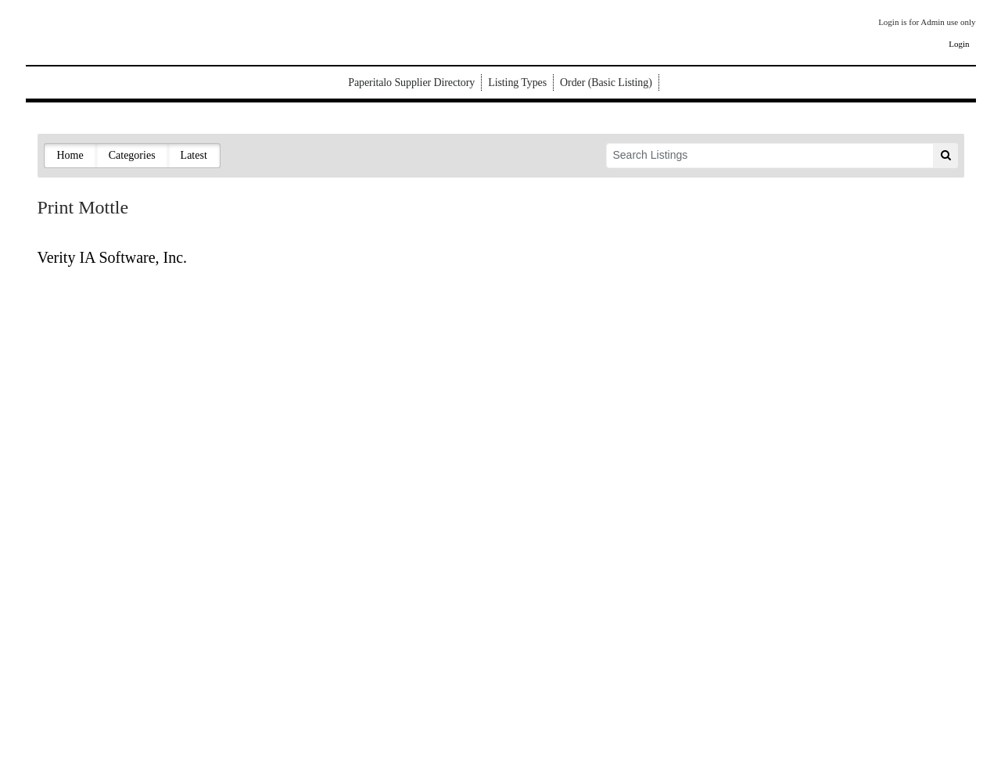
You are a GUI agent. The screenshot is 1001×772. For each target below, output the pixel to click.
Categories (132, 155)
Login (959, 43)
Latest (194, 155)
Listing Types (517, 82)
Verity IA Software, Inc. (113, 257)
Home (70, 155)
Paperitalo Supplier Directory (411, 82)
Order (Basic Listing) (606, 82)
